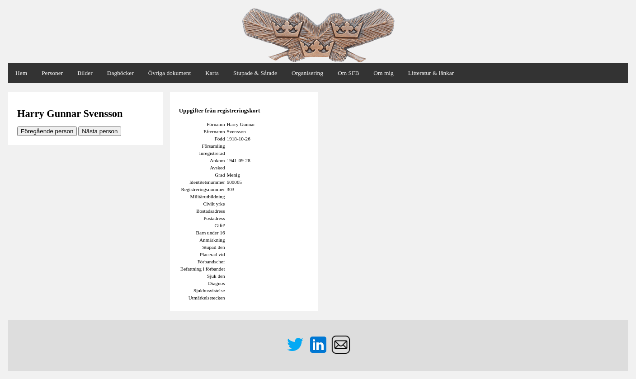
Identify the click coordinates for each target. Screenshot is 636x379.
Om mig (383, 73)
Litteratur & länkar (431, 73)
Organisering (307, 73)
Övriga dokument (169, 73)
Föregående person (47, 131)
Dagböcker (120, 73)
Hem (21, 73)
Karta (212, 73)
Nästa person (100, 131)
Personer (52, 73)
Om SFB (348, 73)
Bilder (85, 73)
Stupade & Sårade (255, 73)
